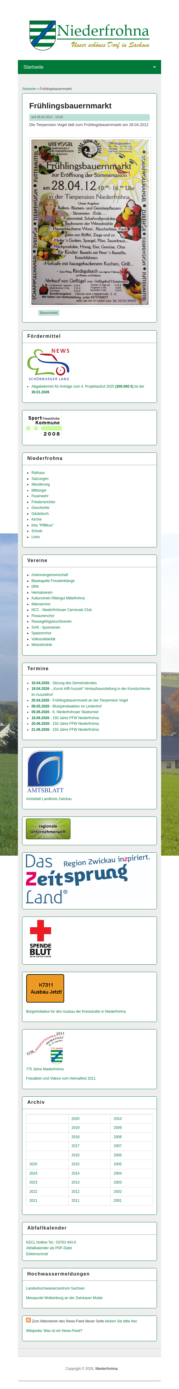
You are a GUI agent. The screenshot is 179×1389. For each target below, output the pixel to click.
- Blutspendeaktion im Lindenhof (66, 706)
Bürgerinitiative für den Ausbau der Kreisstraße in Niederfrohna (76, 1011)
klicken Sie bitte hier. (121, 1321)
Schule (36, 531)
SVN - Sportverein (45, 627)
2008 (118, 1137)
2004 (118, 1173)
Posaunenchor (42, 616)
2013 (76, 1182)
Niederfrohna (106, 1369)
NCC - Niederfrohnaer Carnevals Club (61, 610)
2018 (76, 1137)
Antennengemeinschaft (49, 575)
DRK (35, 586)
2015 (76, 1164)
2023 (33, 1182)
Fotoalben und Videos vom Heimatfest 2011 (60, 1078)
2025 (33, 1164)
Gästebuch (40, 514)
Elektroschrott (37, 1254)
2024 (33, 1173)
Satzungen (39, 479)
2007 (118, 1146)
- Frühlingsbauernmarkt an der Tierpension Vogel (79, 700)
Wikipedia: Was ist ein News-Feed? (54, 1331)
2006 (118, 1155)
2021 (33, 1200)
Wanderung (40, 484)
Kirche (36, 519)
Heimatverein (42, 592)
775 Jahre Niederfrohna (45, 1069)
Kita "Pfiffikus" (42, 525)
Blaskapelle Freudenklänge (53, 581)
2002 (118, 1192)
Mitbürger (39, 490)
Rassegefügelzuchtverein (51, 621)
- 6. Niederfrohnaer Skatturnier (64, 712)
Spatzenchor (41, 633)
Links (35, 537)
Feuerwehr (39, 496)
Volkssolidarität (43, 639)
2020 (76, 1119)
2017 (76, 1146)
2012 (76, 1192)
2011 (76, 1200)
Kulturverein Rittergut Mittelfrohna (58, 598)
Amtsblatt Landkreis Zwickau (49, 799)
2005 (118, 1164)
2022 (33, 1192)
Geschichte (40, 508)
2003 (118, 1182)
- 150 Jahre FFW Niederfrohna (65, 718)
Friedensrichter (43, 502)
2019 (76, 1128)
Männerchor (40, 604)
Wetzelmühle (41, 645)
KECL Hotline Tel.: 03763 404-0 (51, 1242)
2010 (118, 1119)
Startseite (29, 88)
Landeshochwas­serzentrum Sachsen (55, 1288)
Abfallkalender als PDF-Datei (49, 1248)
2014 (76, 1173)
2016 (76, 1155)
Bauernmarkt (49, 312)
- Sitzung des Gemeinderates (64, 683)
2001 (118, 1200)
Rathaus (38, 473)
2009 (118, 1128)
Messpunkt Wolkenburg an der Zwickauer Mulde (64, 1298)
